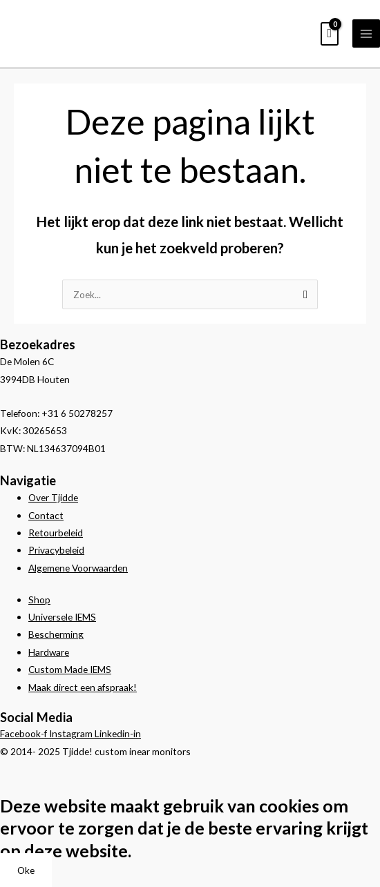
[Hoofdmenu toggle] (366, 33)
